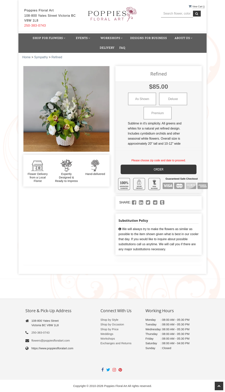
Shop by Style (109, 319)
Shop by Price (109, 328)
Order (158, 169)
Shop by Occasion (112, 324)
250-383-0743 (40, 332)
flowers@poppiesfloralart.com (50, 340)
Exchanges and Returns (116, 342)
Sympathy (41, 57)
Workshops (107, 338)
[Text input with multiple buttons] (177, 13)
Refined (56, 57)
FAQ (122, 48)
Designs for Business (148, 38)
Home (26, 57)
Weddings (106, 333)
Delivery (107, 48)
